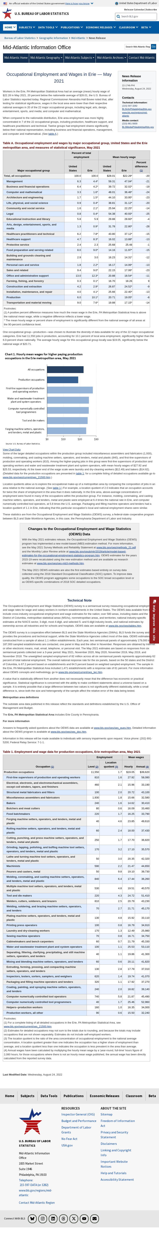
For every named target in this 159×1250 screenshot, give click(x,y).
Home (9, 1096)
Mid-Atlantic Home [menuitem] (16, 58)
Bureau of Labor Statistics (20, 38)
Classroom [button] (127, 27)
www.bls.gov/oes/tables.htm (125, 625)
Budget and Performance (78, 1121)
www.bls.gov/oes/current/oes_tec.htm (80, 672)
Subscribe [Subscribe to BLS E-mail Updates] (151, 9)
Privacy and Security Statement (114, 1134)
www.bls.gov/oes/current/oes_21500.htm (26, 477)
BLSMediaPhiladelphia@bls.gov (138, 127)
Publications (74, 1096)
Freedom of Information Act (118, 1123)
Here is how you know (77, 3)
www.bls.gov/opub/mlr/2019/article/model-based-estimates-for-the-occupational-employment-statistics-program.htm (74, 553)
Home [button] (9, 27)
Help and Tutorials (113, 1173)
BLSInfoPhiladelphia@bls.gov (137, 109)
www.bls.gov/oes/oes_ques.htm (112, 727)
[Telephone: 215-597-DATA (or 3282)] (37, 1182)
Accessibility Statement (117, 1179)
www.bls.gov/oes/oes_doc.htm (68, 731)
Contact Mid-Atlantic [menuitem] (142, 58)
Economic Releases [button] (99, 27)
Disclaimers (109, 1144)
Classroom (134, 1096)
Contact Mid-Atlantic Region (37, 1203)
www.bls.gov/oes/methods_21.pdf (116, 547)
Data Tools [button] (46, 27)
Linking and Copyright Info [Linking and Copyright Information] (116, 1152)
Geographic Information (53, 38)
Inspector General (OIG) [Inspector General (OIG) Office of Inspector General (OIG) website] (78, 1114)
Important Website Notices (114, 1163)
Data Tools (49, 1096)
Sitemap (106, 1114)
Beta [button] (144, 27)
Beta (152, 1096)
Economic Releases (104, 1096)
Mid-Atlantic (78, 38)
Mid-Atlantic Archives (110, 58)
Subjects (27, 1096)
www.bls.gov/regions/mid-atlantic (135, 114)
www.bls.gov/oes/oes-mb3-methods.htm (60, 563)
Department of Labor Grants (76, 1129)
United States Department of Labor (136, 3)
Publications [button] (70, 27)
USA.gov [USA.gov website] (67, 1145)
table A (52, 133)
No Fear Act (69, 1139)
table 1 (80, 473)
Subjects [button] (26, 27)
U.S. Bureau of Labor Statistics (42, 13)
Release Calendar (134, 9)
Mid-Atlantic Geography (45, 58)
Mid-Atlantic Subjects (78, 58)
